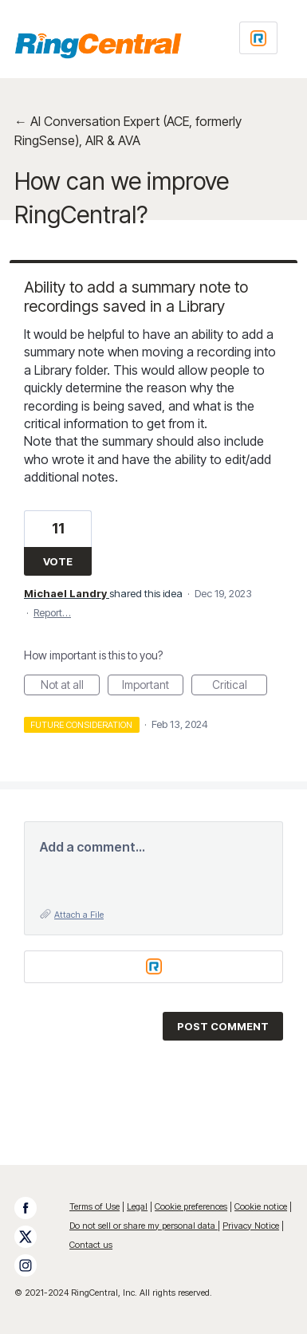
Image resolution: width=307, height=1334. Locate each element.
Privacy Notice (250, 1225)
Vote (58, 561)
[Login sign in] (258, 38)
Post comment (223, 1026)
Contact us (90, 1244)
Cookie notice (260, 1206)
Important (152, 686)
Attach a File (79, 914)
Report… (52, 612)
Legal (137, 1206)
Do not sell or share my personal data (143, 1225)
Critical (240, 686)
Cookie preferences (191, 1206)
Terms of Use (94, 1206)
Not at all (70, 686)
